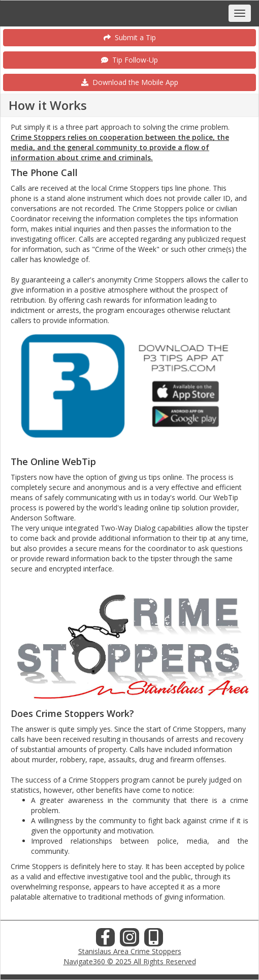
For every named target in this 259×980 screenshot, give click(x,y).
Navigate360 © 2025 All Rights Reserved (129, 961)
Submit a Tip (130, 37)
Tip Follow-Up (129, 60)
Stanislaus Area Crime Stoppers (129, 951)
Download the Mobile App (129, 82)
